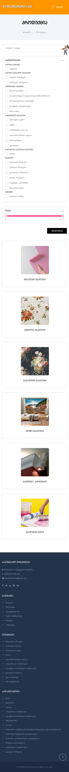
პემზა (12, 125)
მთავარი (27, 32)
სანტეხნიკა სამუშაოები (16, 712)
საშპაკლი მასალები (19, 82)
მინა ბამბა (14, 111)
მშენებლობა (11, 720)
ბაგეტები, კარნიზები (19, 183)
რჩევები (9, 620)
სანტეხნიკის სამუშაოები (16, 664)
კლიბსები (14, 145)
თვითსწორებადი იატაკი (21, 135)
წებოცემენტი (15, 140)
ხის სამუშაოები (12, 682)
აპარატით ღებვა (13, 650)
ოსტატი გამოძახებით (15, 743)
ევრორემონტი (12, 677)
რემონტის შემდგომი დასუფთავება (21, 734)
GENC (12, 154)
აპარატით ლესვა (13, 646)
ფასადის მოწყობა (13, 673)
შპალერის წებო (17, 188)
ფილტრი (57, 230)
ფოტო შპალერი (17, 178)
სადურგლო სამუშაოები (16, 747)
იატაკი (8, 707)
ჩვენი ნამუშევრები (13, 616)
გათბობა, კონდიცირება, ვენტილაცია (22, 738)
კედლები (9, 703)
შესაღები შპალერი (18, 162)
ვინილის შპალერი (18, 167)
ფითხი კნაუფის (17, 91)
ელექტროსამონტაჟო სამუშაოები (20, 716)
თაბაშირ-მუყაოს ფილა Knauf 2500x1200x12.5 (30, 96)
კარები (8, 725)
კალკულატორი (12, 612)
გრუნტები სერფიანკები (20, 106)
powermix (13, 69)
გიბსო (8, 655)
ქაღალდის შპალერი (19, 172)
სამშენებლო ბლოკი (19, 130)
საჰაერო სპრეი (17, 196)
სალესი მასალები (18, 77)
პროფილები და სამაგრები (22, 101)
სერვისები (10, 607)
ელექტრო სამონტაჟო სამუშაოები (20, 668)
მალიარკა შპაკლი (13, 642)
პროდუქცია (41, 32)
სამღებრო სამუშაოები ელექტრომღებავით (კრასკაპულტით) (33, 729)
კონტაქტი (9, 625)
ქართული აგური (17, 120)
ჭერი (7, 698)
